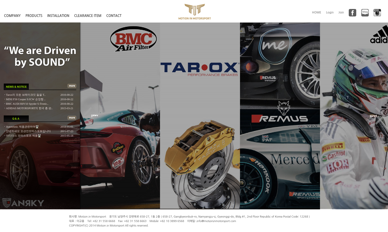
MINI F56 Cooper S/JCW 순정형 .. (26, 99)
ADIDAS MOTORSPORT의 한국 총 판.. (29, 108)
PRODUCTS (34, 15)
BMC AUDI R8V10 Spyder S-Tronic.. (27, 103)
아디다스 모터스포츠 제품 (22, 135)
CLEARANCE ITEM (88, 15)
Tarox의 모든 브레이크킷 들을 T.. (26, 94)
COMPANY (12, 15)
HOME (316, 12)
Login (330, 12)
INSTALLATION (58, 15)
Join (341, 12)
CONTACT (114, 15)
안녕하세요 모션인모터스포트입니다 (28, 131)
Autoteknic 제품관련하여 (21, 126)
